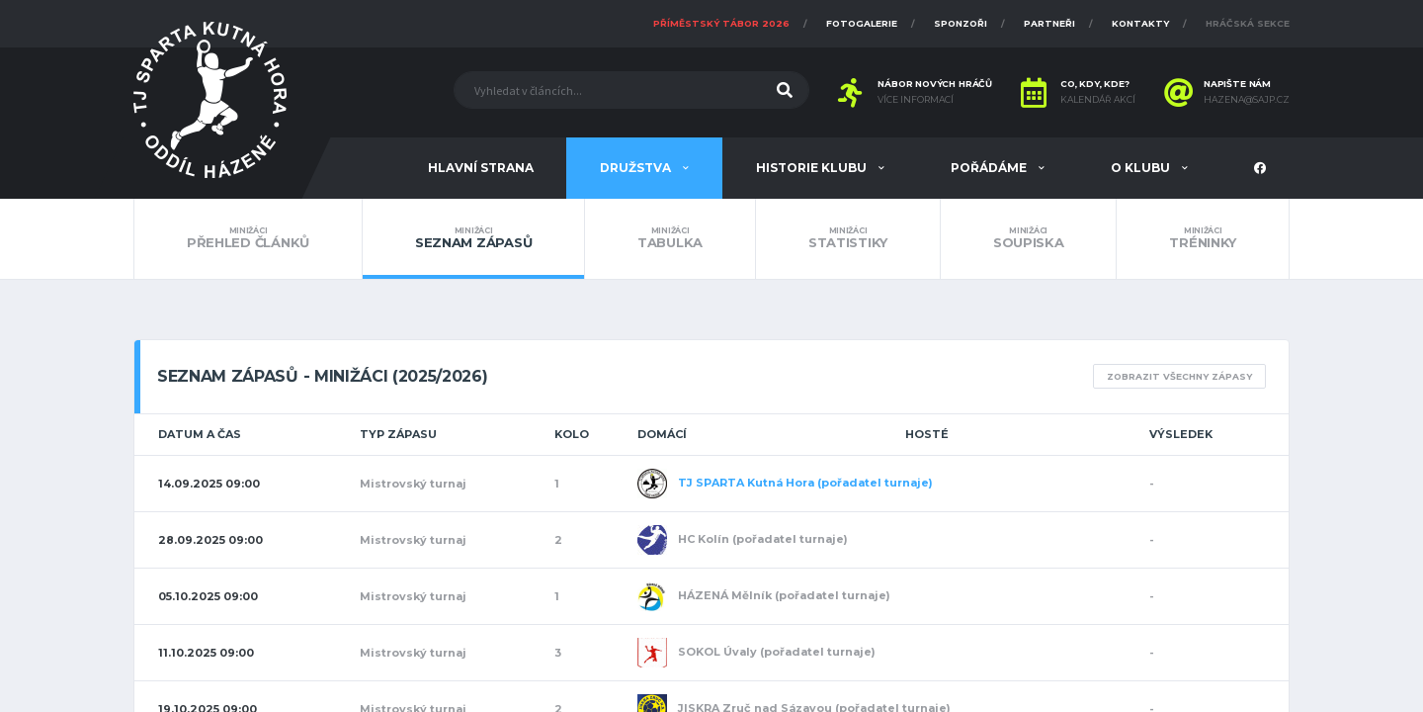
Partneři (1049, 23)
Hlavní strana (481, 167)
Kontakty (1140, 23)
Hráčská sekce (1248, 23)
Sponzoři (960, 23)
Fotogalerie (861, 23)
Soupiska (1029, 238)
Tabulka (670, 238)
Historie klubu (813, 167)
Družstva (637, 167)
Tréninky (1202, 238)
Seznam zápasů (473, 238)
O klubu (1142, 167)
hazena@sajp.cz (1247, 100)
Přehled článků (248, 238)
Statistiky (848, 238)
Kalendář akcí (1097, 100)
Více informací (916, 100)
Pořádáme (990, 167)
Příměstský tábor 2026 (721, 23)
